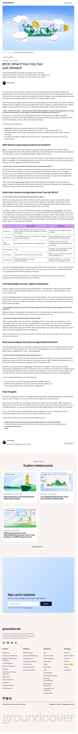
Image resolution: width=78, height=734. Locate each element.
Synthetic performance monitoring (9, 673)
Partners (66, 661)
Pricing (66, 667)
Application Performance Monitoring (9, 659)
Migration (5, 669)
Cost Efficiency (27, 664)
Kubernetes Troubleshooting (48, 679)
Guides (46, 664)
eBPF (4, 150)
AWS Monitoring (28, 653)
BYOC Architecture (7, 679)
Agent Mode (28, 367)
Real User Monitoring (8, 666)
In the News (67, 670)
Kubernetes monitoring (29, 661)
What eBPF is (9, 128)
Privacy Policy (14, 704)
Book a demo (68, 3)
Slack (6, 428)
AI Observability (7, 688)
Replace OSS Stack (28, 667)
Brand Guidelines (69, 655)
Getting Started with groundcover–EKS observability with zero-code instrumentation (33, 422)
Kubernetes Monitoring (50, 676)
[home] (8, 3)
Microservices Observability (48, 684)
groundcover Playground (13, 426)
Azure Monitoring (28, 658)
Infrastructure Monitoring (9, 655)
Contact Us (67, 658)
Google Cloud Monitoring (30, 655)
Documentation (48, 693)
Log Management (7, 663)
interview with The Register (53, 210)
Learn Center (47, 661)
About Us (66, 653)
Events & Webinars (49, 658)
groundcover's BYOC (22, 182)
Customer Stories (49, 655)
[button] (74, 3)
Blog (9, 52)
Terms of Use (5, 704)
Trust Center (22, 704)
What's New (47, 667)
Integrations (5, 682)
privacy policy (29, 607)
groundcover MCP (7, 685)
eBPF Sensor (6, 677)
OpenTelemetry (48, 673)
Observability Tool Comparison (49, 689)
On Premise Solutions (29, 670)
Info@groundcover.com (68, 704)
